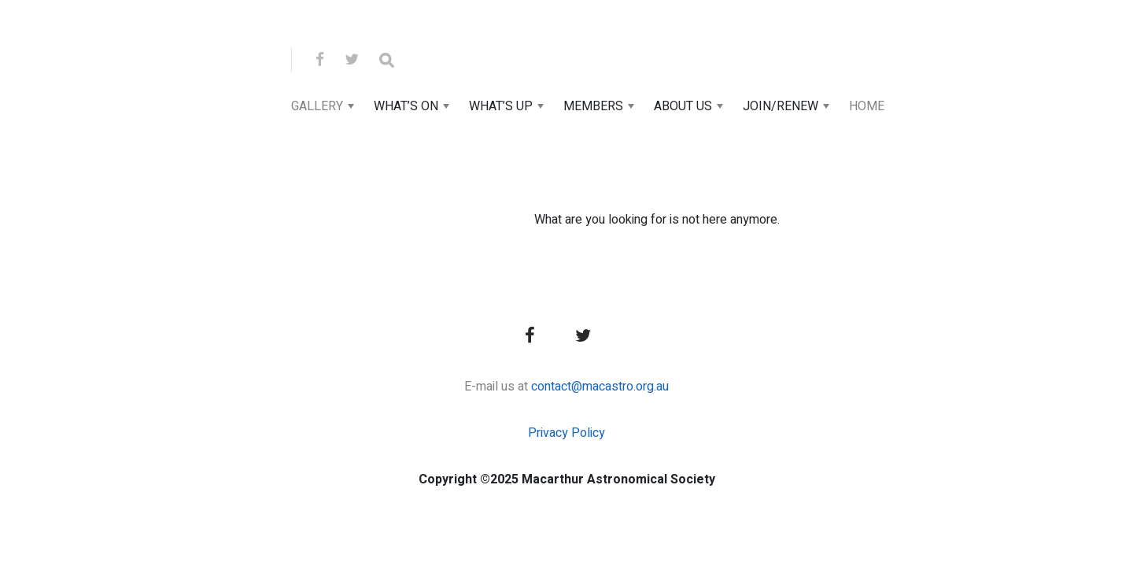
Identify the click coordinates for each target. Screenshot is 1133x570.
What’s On (406, 106)
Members (593, 106)
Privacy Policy (566, 433)
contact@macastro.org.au (600, 386)
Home (866, 106)
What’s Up (501, 106)
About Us (683, 106)
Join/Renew (780, 106)
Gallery (317, 106)
